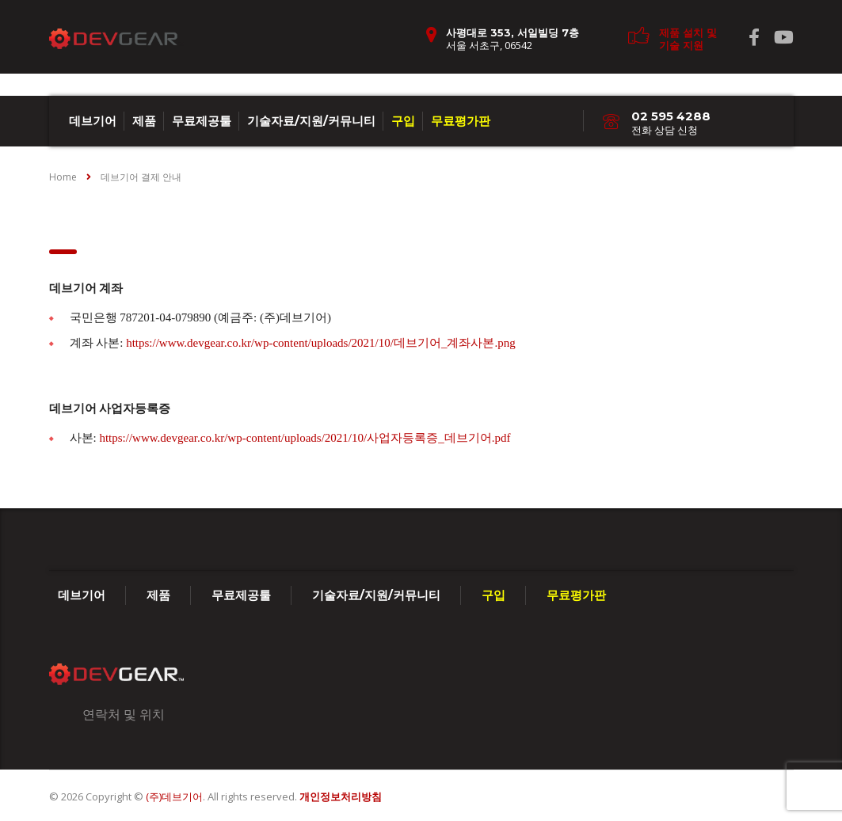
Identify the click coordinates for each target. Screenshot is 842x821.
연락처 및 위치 (123, 714)
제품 (144, 120)
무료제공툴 (201, 120)
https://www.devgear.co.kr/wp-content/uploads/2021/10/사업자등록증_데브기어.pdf (304, 437)
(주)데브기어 (174, 796)
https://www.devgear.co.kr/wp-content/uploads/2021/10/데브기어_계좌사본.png (320, 342)
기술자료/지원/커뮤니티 (311, 120)
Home (63, 177)
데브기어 (92, 120)
